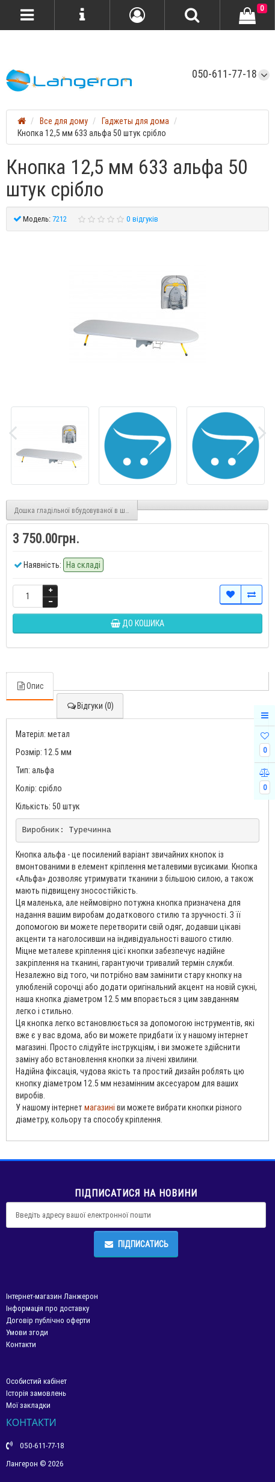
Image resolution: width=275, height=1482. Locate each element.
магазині (99, 1107)
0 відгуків (142, 219)
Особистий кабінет (36, 1381)
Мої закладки (28, 1405)
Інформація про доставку (47, 1308)
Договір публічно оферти (48, 1320)
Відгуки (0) (90, 705)
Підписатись (136, 1244)
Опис (30, 685)
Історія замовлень (36, 1393)
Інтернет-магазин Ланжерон (52, 1296)
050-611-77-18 (224, 74)
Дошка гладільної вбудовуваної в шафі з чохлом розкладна (76, 510)
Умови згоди (27, 1332)
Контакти (21, 1344)
